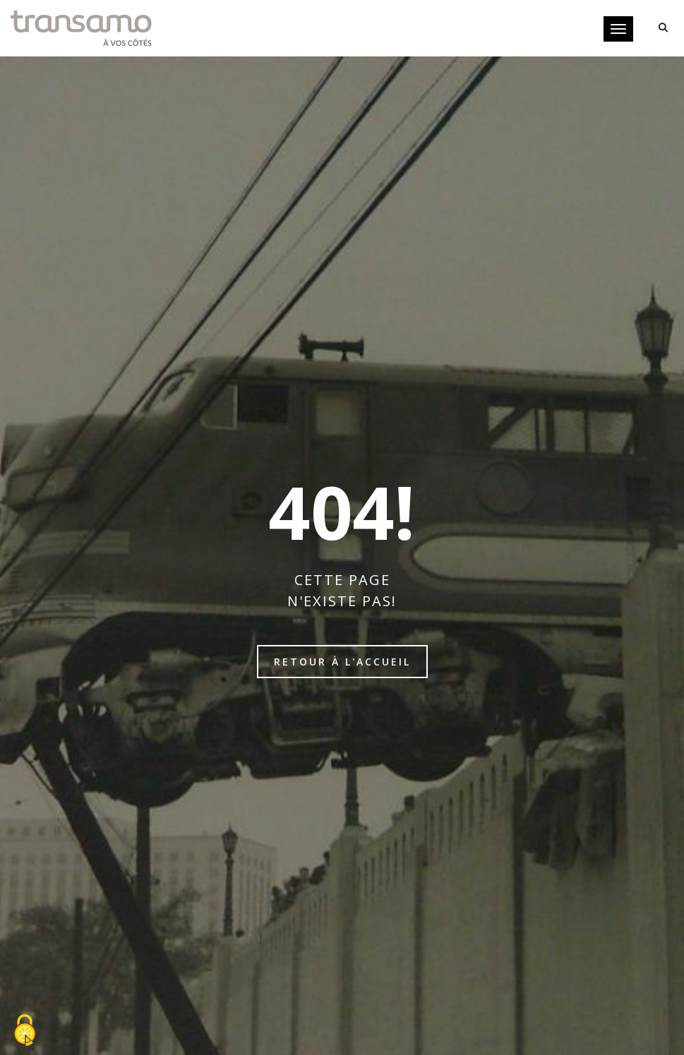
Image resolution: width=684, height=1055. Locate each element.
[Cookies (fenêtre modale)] (24, 1031)
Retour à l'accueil (342, 661)
